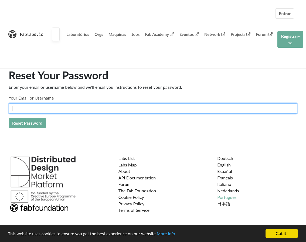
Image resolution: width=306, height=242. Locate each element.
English (224, 164)
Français (225, 177)
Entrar (285, 13)
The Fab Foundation (137, 190)
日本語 (223, 203)
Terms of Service (133, 210)
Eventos (189, 34)
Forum (264, 34)
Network (214, 34)
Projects (240, 34)
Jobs (135, 34)
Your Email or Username (31, 97)
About (124, 171)
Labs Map (127, 164)
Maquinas (117, 34)
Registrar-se (290, 39)
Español (224, 171)
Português (226, 197)
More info (166, 234)
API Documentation (137, 177)
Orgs (98, 34)
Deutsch (225, 158)
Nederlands (228, 190)
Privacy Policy (131, 203)
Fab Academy (159, 34)
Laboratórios (77, 34)
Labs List (126, 158)
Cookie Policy (131, 197)
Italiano (224, 184)
